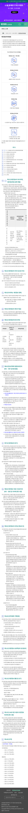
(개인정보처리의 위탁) (10, 157)
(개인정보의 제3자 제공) (10, 156)
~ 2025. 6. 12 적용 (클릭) (9, 777)
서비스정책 (14, 33)
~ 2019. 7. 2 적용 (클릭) (8, 761)
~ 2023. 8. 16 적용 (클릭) (9, 769)
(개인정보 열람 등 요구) (10, 171)
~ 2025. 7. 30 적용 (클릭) (9, 779)
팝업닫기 (23, 20)
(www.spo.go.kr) (19, 630)
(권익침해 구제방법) (10, 167)
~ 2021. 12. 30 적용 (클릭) (9, 763)
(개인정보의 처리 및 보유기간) (11, 152)
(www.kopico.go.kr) (9, 628)
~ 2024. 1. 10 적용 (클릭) (9, 771)
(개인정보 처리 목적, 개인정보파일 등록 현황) (15, 150)
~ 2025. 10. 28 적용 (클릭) (9, 783)
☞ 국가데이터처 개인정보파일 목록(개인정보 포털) (13, 266)
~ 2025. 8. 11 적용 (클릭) (9, 781)
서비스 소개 (8, 33)
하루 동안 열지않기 (9, 20)
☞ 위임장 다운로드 (8, 404)
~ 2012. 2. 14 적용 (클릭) (9, 750)
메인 (3, 33)
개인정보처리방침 (22, 33)
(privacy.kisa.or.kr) (9, 624)
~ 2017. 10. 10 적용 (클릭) (9, 754)
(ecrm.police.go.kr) (18, 632)
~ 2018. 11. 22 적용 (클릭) (9, 759)
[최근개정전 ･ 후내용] (7, 744)
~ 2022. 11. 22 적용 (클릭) (9, 765)
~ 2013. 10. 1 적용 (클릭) (9, 752)
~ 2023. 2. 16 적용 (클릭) (9, 767)
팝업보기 (14, 12)
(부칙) (8, 174)
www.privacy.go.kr (16, 258)
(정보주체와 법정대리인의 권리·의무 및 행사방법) (14, 159)
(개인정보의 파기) (9, 161)
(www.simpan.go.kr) (16, 643)
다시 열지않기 (18, 20)
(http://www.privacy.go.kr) (9, 702)
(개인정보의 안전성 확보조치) (11, 165)
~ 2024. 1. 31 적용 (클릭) (9, 773)
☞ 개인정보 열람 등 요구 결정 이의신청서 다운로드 (14, 432)
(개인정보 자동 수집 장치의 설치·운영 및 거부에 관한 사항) (15, 163)
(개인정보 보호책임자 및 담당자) (12, 169)
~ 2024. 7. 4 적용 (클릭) (8, 775)
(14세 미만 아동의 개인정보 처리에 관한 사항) (14, 172)
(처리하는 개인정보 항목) (10, 154)
